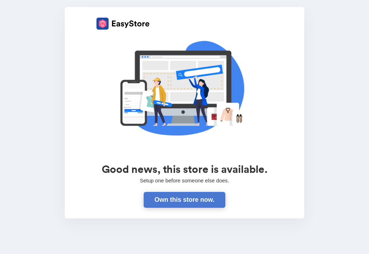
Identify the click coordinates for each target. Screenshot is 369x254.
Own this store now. (184, 199)
